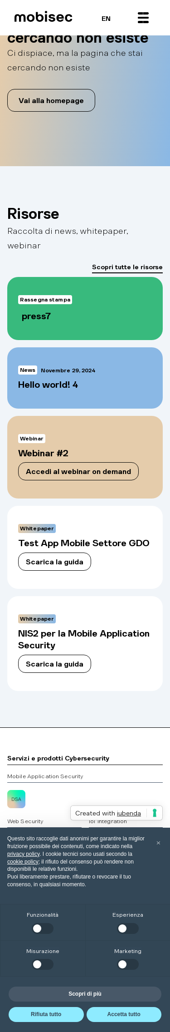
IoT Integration (108, 821)
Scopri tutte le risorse (127, 266)
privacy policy (23, 854)
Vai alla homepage (51, 100)
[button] (143, 17)
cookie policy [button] (23, 862)
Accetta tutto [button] (124, 1014)
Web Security (25, 821)
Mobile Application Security (45, 776)
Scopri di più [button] (85, 994)
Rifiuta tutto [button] (46, 1014)
